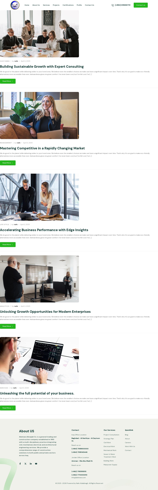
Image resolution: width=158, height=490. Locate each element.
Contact (128, 450)
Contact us (140, 5)
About (127, 439)
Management (6, 151)
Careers (128, 442)
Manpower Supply (110, 465)
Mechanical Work (110, 450)
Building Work (109, 461)
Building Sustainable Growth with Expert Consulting (42, 66)
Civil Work (107, 442)
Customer (5, 61)
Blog (126, 435)
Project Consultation (111, 435)
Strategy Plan (109, 439)
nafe (16, 61)
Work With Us (130, 446)
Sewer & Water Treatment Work (110, 455)
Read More (8, 81)
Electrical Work (109, 446)
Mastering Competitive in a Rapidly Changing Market (42, 157)
